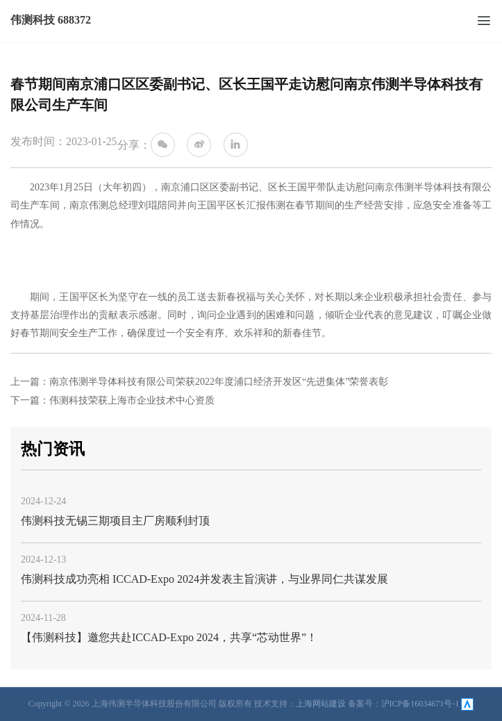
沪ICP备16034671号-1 (420, 703)
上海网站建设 (321, 703)
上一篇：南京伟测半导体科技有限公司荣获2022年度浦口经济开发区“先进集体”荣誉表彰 (199, 381)
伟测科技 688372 (50, 20)
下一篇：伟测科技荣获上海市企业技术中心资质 (112, 400)
